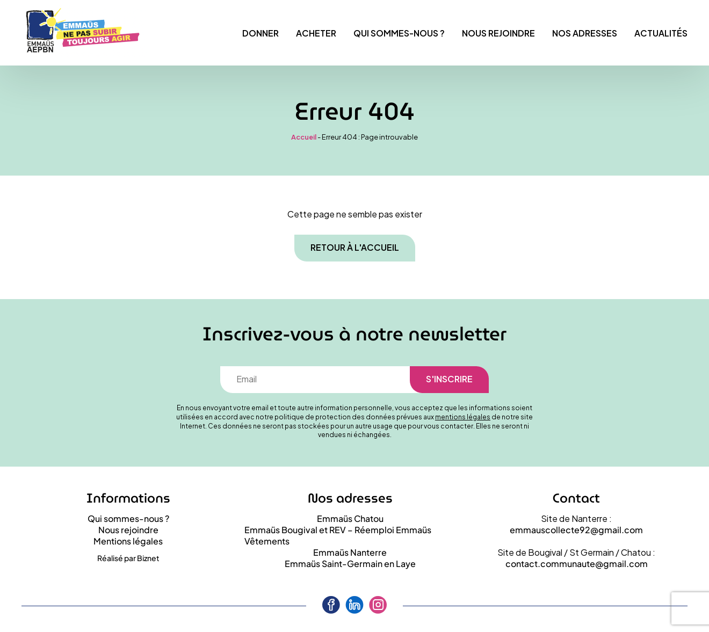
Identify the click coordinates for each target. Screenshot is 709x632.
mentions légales (462, 417)
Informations (128, 498)
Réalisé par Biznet (128, 558)
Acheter (316, 33)
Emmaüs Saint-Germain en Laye (350, 563)
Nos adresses (584, 33)
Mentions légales (128, 541)
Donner (260, 33)
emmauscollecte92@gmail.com (576, 529)
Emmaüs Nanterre (350, 552)
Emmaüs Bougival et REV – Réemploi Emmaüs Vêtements (337, 535)
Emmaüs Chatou (350, 518)
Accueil (303, 137)
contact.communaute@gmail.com (576, 563)
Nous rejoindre (498, 33)
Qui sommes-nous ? (399, 33)
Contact (576, 498)
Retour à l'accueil (354, 247)
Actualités (661, 33)
